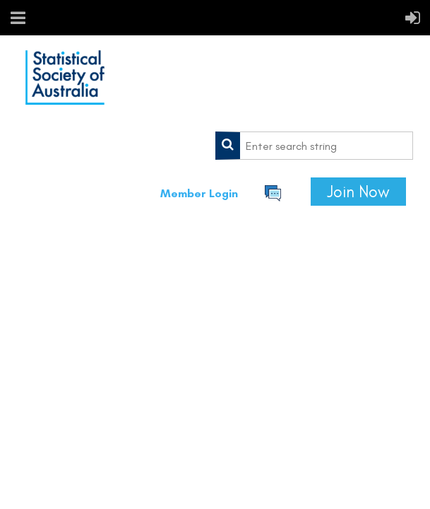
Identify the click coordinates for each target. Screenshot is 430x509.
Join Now (358, 191)
